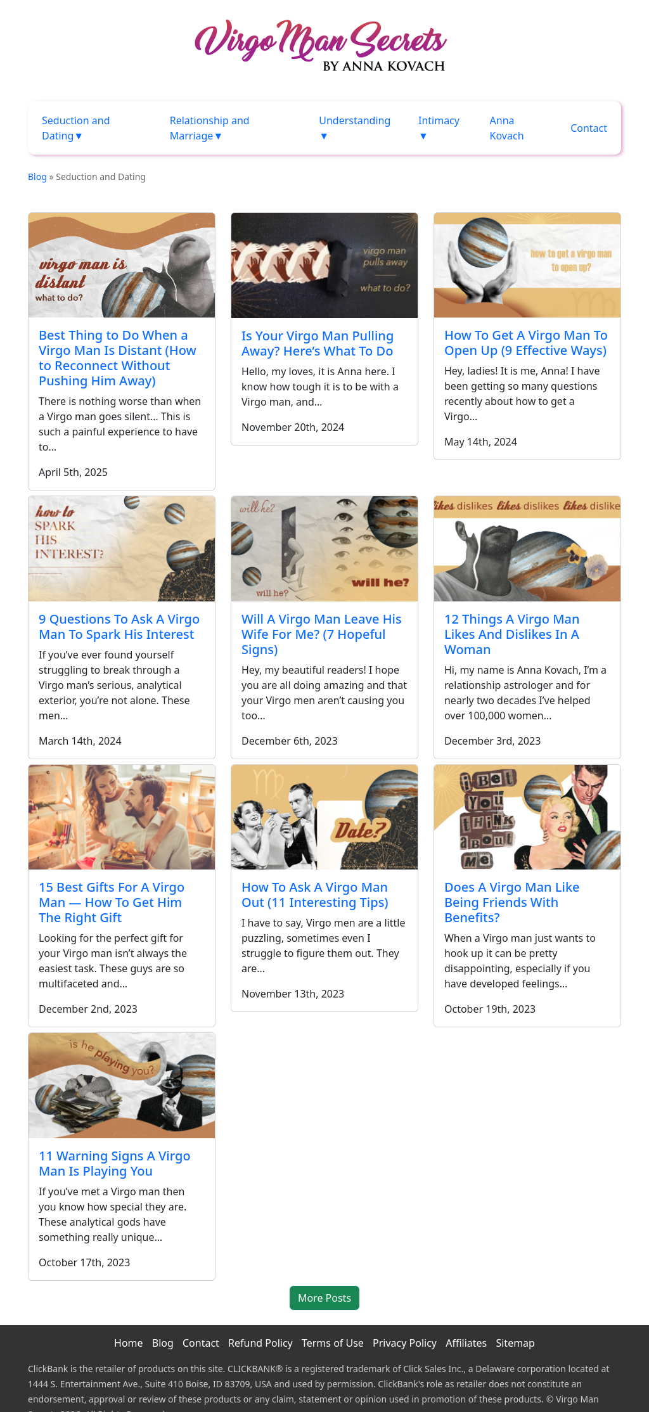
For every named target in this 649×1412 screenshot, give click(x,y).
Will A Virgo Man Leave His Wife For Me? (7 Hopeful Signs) (321, 634)
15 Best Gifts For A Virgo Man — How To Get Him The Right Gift (111, 902)
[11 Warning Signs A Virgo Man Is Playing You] (122, 1085)
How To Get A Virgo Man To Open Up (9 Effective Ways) (526, 342)
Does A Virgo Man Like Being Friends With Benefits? (512, 902)
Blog (37, 176)
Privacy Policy (405, 1343)
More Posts (324, 1298)
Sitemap (515, 1343)
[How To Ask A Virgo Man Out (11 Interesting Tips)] (324, 817)
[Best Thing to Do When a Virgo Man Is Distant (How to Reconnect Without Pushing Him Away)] (122, 265)
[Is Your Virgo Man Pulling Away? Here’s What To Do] (324, 265)
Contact (588, 128)
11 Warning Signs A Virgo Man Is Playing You (115, 1163)
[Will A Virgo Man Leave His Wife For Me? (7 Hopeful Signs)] (324, 548)
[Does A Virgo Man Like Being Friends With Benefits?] (527, 817)
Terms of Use (333, 1343)
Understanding (354, 120)
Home (128, 1343)
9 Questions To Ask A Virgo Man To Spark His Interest (119, 626)
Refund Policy (260, 1343)
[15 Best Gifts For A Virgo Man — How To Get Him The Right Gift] (122, 817)
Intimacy (438, 120)
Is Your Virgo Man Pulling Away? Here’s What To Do (317, 343)
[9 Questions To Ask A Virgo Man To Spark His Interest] (122, 548)
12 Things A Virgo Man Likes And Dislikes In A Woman (512, 634)
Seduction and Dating (76, 128)
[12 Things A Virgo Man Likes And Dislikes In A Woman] (527, 548)
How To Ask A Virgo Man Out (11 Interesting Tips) (315, 894)
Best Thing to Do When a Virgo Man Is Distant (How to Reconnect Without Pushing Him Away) (117, 357)
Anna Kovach (507, 128)
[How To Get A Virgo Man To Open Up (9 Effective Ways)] (527, 265)
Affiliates (466, 1343)
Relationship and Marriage (210, 128)
